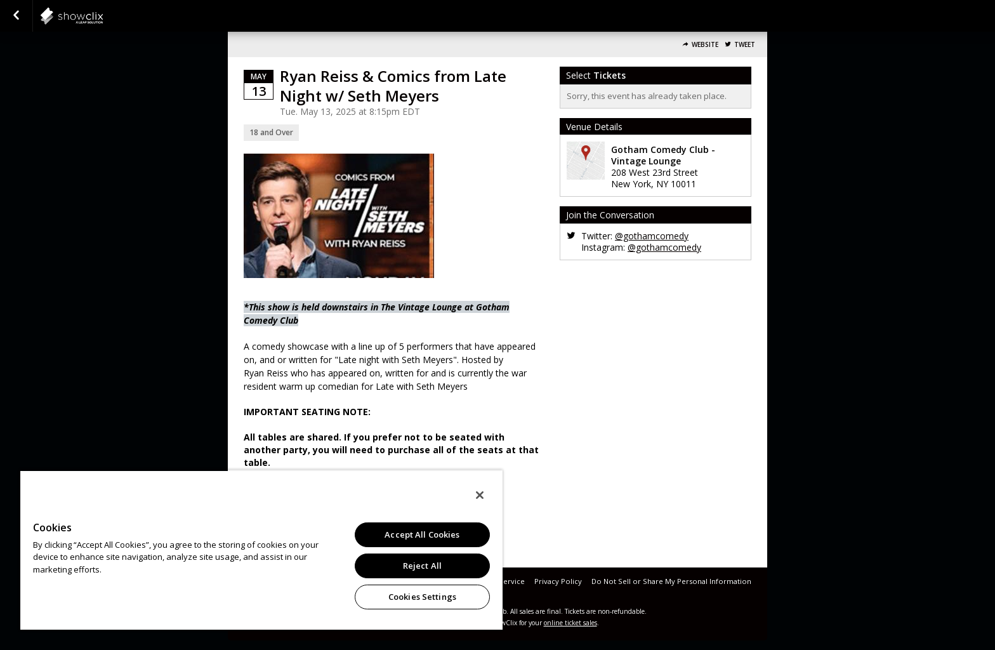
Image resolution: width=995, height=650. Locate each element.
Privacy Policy (558, 581)
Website (705, 45)
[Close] (480, 495)
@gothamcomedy (652, 236)
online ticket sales (570, 622)
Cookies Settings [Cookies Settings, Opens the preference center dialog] (422, 596)
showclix (102, 15)
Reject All (422, 565)
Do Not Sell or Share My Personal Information (671, 581)
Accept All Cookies (422, 534)
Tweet (744, 45)
